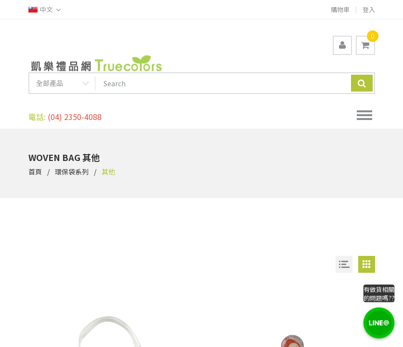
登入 (369, 9)
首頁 (35, 171)
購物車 (340, 9)
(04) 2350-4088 (75, 116)
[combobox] (62, 85)
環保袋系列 (72, 171)
